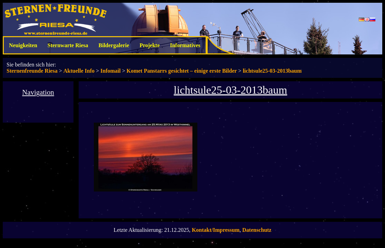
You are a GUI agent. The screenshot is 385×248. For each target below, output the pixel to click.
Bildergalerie (114, 45)
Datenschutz (256, 230)
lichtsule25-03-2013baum (272, 71)
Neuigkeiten (23, 45)
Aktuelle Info (79, 71)
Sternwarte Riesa (68, 45)
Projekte (149, 45)
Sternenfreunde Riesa (32, 71)
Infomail (110, 71)
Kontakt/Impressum (215, 230)
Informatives (185, 45)
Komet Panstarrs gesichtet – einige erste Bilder (182, 71)
